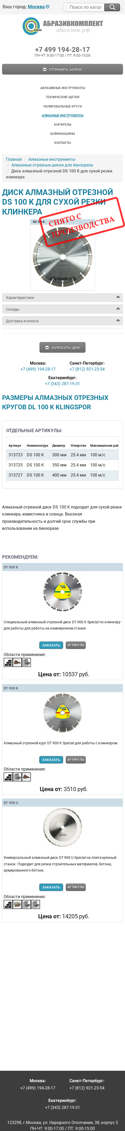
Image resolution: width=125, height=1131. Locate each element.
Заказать (51, 645)
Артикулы (75, 645)
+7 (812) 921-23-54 (87, 369)
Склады (12, 309)
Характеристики (20, 298)
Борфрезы (62, 124)
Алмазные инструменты (62, 115)
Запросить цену (62, 348)
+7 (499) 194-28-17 (38, 369)
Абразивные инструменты (62, 88)
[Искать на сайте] (112, 7)
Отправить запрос (62, 70)
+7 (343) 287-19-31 (62, 383)
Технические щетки (62, 97)
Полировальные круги (62, 106)
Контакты (62, 143)
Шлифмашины (62, 134)
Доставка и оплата (22, 321)
